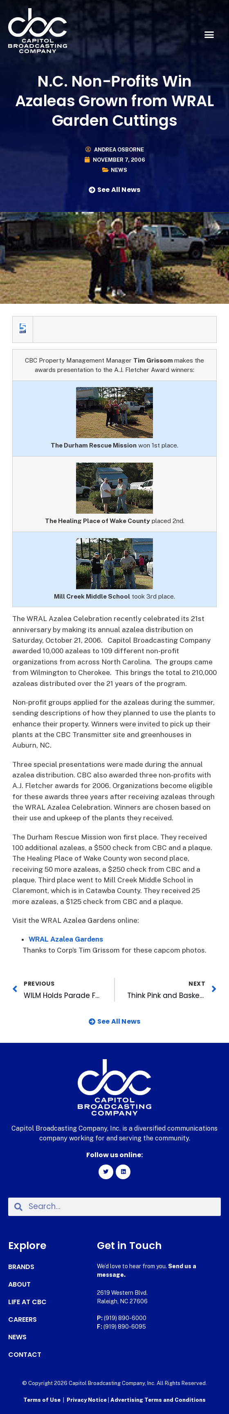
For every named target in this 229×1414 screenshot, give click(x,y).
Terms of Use (42, 1400)
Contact (24, 1355)
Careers (22, 1320)
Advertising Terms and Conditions (158, 1400)
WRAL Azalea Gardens (66, 939)
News (119, 170)
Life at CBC (27, 1302)
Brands (21, 1267)
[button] (209, 34)
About (19, 1284)
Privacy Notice (87, 1400)
